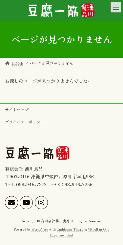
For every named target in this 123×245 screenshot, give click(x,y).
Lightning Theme (70, 229)
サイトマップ (17, 109)
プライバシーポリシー (24, 121)
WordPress (39, 229)
